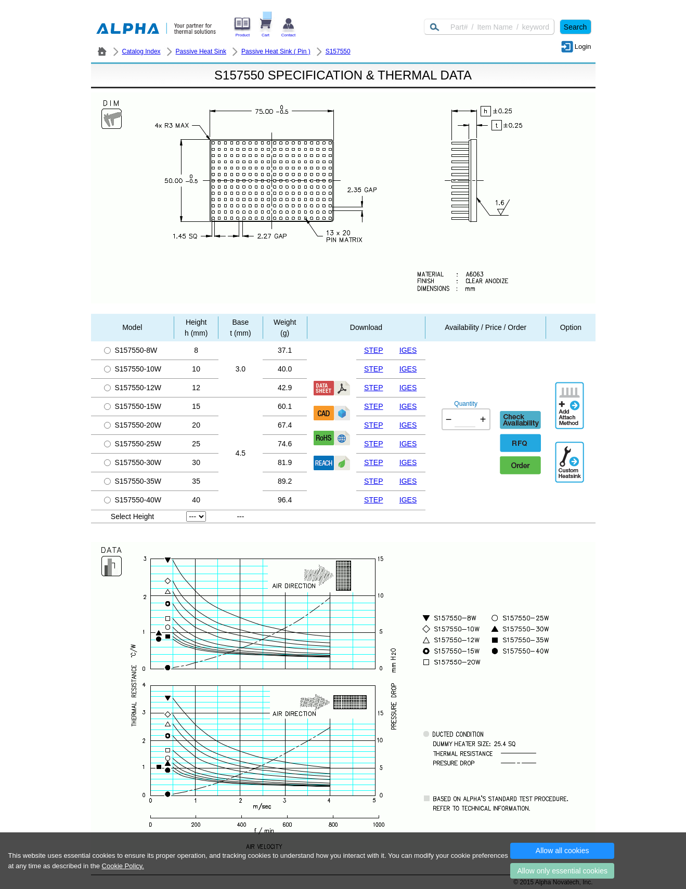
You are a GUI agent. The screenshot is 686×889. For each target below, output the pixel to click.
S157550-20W (133, 425)
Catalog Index (141, 51)
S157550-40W (133, 500)
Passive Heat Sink (201, 51)
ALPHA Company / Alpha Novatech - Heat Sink (102, 51)
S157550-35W (133, 481)
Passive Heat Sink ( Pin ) (275, 51)
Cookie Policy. (123, 866)
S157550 (338, 51)
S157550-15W (133, 406)
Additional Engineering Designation (570, 458)
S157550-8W (131, 350)
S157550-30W (133, 462)
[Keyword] (489, 27)
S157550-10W (133, 369)
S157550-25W (133, 444)
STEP (373, 350)
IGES (408, 350)
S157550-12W (133, 387)
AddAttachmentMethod (570, 398)
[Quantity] (465, 419)
